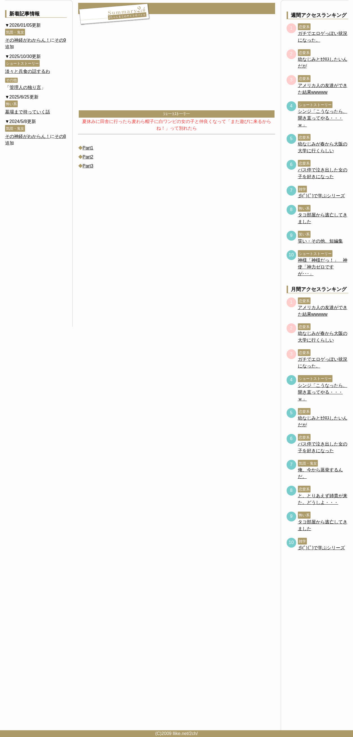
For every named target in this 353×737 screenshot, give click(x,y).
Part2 (88, 156)
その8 (60, 136)
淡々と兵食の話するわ (27, 71)
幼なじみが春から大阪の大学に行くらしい (322, 147)
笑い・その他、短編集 (320, 241)
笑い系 (304, 234)
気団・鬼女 (15, 32)
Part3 (88, 165)
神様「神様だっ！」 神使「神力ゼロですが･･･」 (322, 267)
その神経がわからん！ (27, 40)
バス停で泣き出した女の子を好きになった (322, 173)
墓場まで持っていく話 (27, 111)
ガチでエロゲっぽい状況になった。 (322, 36)
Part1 (88, 147)
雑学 (302, 189)
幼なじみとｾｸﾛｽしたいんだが (322, 62)
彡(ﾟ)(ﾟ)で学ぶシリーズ (321, 195)
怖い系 (11, 104)
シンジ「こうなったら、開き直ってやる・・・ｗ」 (322, 118)
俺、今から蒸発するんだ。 (320, 473)
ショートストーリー (22, 63)
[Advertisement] (176, 67)
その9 (60, 40)
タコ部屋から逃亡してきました (322, 218)
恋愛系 (304, 27)
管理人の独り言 (25, 87)
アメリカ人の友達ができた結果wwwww (322, 89)
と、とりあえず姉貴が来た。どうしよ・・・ (322, 499)
